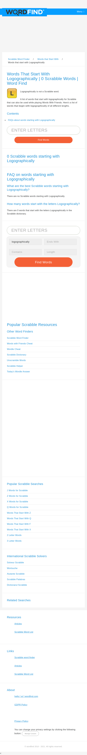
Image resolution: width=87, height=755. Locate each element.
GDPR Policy (20, 705)
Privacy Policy (21, 721)
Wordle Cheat (13, 349)
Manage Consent (30, 733)
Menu (79, 11)
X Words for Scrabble (17, 501)
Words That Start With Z (19, 513)
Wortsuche (12, 568)
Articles (18, 624)
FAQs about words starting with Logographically (31, 120)
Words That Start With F (19, 524)
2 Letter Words (14, 535)
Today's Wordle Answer (18, 371)
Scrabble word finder (24, 657)
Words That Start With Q (19, 518)
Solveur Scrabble (15, 562)
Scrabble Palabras (16, 579)
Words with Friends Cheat (19, 343)
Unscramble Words (16, 360)
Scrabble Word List (23, 632)
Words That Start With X (19, 529)
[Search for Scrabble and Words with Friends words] (43, 130)
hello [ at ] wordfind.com (26, 696)
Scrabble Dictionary (16, 355)
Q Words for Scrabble (17, 507)
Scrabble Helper (15, 366)
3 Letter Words (14, 541)
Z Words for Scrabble (17, 496)
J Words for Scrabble (17, 490)
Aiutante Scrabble (16, 574)
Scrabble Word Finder (18, 338)
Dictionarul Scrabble (17, 585)
